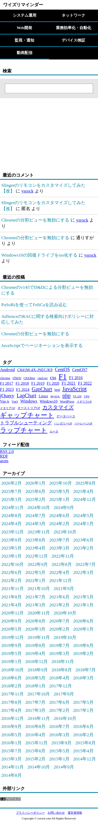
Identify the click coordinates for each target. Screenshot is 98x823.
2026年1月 (35, 483)
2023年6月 (83, 540)
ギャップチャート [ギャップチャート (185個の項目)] (27, 415)
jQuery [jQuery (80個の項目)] (7, 395)
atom (4, 461)
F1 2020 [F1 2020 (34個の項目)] (53, 383)
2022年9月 (37, 564)
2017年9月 (64, 694)
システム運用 (24, 15)
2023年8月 (35, 540)
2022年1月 (35, 580)
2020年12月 (12, 612)
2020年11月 (38, 612)
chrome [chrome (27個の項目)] (5, 378)
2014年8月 (11, 775)
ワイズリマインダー (23, 4)
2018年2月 (11, 685)
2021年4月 (11, 604)
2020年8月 (35, 621)
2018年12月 (36, 661)
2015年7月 (11, 750)
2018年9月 (37, 669)
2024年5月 (83, 515)
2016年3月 (59, 734)
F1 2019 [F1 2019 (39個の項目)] (38, 383)
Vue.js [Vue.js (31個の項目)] (4, 401)
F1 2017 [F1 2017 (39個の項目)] (6, 383)
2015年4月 (83, 750)
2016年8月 (35, 726)
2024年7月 (35, 515)
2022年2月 (11, 580)
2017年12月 (60, 685)
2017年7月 (35, 702)
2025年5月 (59, 491)
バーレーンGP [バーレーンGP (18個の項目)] (83, 423)
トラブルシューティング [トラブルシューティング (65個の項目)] (26, 422)
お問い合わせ (56, 812)
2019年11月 (38, 637)
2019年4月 (35, 653)
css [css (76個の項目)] (53, 377)
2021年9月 (64, 588)
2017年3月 (35, 710)
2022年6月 (11, 572)
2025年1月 (59, 499)
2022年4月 (59, 572)
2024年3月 (35, 523)
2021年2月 (59, 604)
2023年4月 (35, 548)
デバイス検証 (73, 40)
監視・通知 (24, 40)
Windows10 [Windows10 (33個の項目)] (48, 401)
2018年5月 (35, 677)
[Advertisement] (32, 130)
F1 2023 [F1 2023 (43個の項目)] (7, 389)
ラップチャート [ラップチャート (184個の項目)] (23, 430)
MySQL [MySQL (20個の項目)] (55, 396)
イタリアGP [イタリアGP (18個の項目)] (7, 408)
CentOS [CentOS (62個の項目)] (62, 369)
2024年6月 (59, 515)
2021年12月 (60, 580)
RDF (4, 456)
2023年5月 (11, 548)
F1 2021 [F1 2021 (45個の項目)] (69, 383)
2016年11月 (38, 718)
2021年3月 (35, 604)
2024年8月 (11, 515)
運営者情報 (75, 812)
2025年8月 (86, 483)
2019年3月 (59, 653)
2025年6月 (35, 491)
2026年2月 (11, 483)
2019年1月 (11, 661)
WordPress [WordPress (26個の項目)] (67, 401)
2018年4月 (59, 677)
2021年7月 (35, 596)
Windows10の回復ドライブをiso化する (39, 255)
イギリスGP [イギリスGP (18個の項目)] (84, 401)
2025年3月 (11, 499)
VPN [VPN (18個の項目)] (86, 396)
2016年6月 (83, 726)
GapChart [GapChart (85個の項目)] (42, 389)
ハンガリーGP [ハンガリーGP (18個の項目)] (63, 423)
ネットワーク (73, 15)
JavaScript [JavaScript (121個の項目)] (74, 389)
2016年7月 (59, 726)
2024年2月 (59, 523)
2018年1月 (35, 685)
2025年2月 (35, 499)
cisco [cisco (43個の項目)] (17, 378)
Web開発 (24, 28)
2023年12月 (12, 531)
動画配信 (24, 53)
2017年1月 (83, 710)
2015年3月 (11, 758)
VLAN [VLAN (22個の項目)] (77, 396)
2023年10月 (65, 531)
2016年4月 (35, 734)
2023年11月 (38, 531)
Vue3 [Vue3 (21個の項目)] (14, 401)
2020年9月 (11, 621)
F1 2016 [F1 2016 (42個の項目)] (76, 378)
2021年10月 (38, 588)
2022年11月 (62, 556)
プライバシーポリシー (30, 812)
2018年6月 (11, 677)
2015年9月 (61, 742)
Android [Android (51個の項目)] (7, 369)
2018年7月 (86, 669)
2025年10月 (60, 483)
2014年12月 (84, 758)
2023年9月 (11, 540)
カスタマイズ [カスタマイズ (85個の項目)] (58, 407)
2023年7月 (59, 540)
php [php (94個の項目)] (66, 395)
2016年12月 (12, 718)
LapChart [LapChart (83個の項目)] (26, 395)
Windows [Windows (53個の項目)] (28, 401)
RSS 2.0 (7, 451)
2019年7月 (59, 645)
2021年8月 (11, 596)
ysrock (27, 190)
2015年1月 (59, 758)
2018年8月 (61, 669)
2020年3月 (35, 629)
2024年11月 (12, 507)
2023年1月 (11, 556)
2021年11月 (12, 588)
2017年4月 (11, 710)
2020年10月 (65, 612)
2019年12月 (12, 637)
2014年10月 (38, 767)
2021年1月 (83, 604)
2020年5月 (11, 629)
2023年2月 (83, 548)
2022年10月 (12, 564)
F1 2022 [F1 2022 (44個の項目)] (85, 383)
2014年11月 (12, 767)
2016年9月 (11, 726)
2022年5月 (35, 572)
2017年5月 (83, 702)
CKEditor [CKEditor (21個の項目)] (29, 378)
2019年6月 (83, 645)
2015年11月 (36, 742)
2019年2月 (83, 653)
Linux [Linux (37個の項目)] (43, 396)
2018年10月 (12, 669)
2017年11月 (12, 694)
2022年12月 (36, 556)
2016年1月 (11, 742)
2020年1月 (83, 629)
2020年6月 (83, 621)
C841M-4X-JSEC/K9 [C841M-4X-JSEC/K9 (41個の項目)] (35, 369)
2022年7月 (86, 564)
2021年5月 (83, 596)
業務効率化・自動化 (73, 28)
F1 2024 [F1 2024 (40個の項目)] (22, 389)
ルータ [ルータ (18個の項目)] (54, 431)
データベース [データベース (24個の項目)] (65, 416)
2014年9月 (64, 767)
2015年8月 (85, 742)
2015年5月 (59, 750)
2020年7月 (59, 621)
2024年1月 (83, 523)
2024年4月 (11, 523)
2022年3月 (83, 572)
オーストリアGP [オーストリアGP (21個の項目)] (29, 408)
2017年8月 (11, 702)
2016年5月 (11, 734)
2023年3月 (59, 548)
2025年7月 (11, 491)
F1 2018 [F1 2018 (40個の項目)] (22, 383)
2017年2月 (59, 710)
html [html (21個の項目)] (57, 389)
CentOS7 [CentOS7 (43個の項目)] (79, 369)
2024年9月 (64, 507)
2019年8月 (35, 645)
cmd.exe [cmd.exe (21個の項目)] (43, 378)
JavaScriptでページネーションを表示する (42, 345)
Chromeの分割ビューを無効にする (35, 220)
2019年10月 (65, 637)
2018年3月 (83, 677)
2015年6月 (35, 750)
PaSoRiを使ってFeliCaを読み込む (34, 304)
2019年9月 (11, 645)
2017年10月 (38, 694)
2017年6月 (59, 702)
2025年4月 (83, 491)
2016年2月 (83, 734)
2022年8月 (61, 564)
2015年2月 (35, 758)
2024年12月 (84, 499)
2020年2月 (59, 629)
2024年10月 (38, 507)
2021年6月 (59, 596)
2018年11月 (62, 661)
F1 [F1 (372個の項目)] (63, 376)
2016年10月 (65, 718)
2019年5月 (11, 653)
